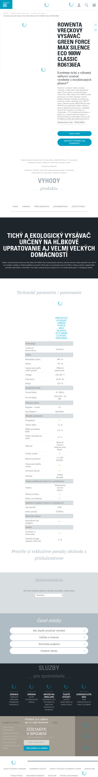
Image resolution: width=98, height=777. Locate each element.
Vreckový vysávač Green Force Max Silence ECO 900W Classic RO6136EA (61, 328)
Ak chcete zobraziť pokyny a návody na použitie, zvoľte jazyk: (49, 591)
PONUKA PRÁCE (17, 776)
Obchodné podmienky (35, 776)
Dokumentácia (60, 206)
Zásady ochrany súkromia (14, 769)
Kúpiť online (74, 133)
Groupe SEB (89, 769)
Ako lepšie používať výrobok (49, 630)
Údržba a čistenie (49, 637)
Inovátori (52, 776)
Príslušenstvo (41, 206)
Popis (15, 206)
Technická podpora (49, 644)
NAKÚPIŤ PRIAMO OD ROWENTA (74, 142)
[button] (79, 5)
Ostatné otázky (48, 650)
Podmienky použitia (38, 769)
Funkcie (26, 206)
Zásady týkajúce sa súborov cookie (65, 769)
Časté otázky (78, 206)
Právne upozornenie (69, 776)
